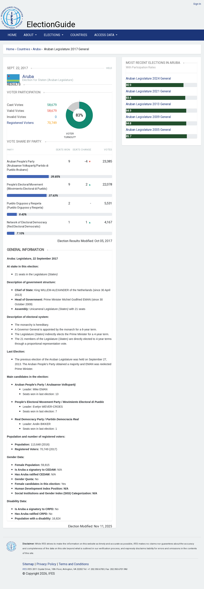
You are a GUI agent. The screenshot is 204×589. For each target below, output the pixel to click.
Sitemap (28, 564)
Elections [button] (52, 35)
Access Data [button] (104, 35)
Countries (78, 35)
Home (12, 35)
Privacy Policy (46, 564)
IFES (24, 569)
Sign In (197, 3)
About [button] (29, 35)
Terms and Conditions (74, 564)
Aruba (37, 49)
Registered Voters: (20, 123)
